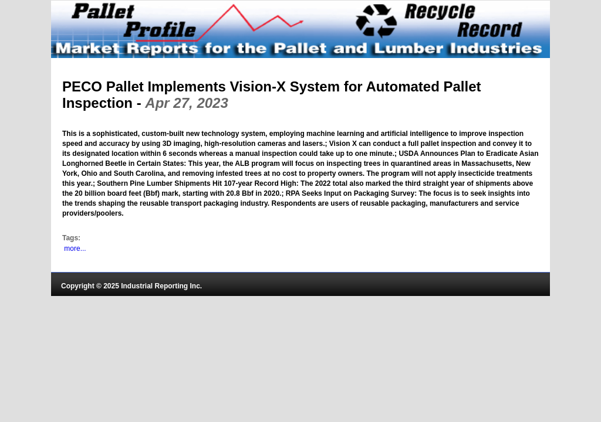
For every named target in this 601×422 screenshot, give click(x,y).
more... (75, 248)
